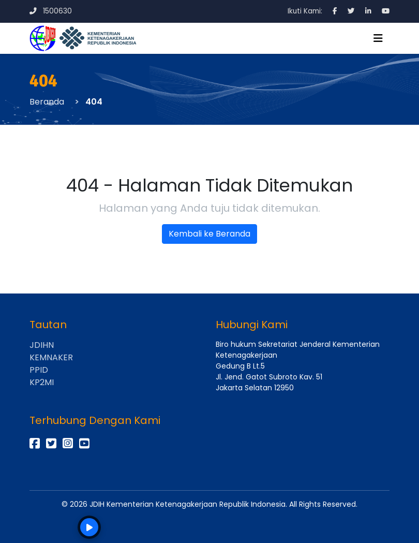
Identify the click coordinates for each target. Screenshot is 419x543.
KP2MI (41, 382)
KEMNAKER (51, 357)
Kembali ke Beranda (209, 234)
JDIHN (41, 345)
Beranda (46, 102)
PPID (38, 370)
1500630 (50, 11)
